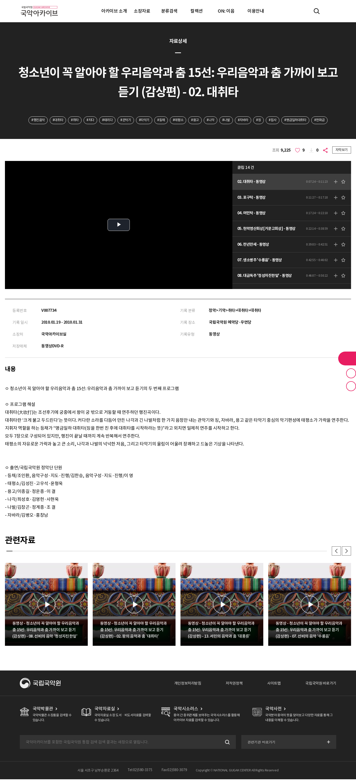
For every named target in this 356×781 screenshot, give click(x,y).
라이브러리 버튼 (347, 358)
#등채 (160, 120)
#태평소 (177, 120)
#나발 (229, 120)
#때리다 (103, 120)
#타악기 (142, 120)
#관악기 (122, 120)
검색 (226, 744)
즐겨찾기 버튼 (351, 373)
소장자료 (142, 11)
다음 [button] (346, 552)
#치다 (85, 120)
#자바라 (246, 120)
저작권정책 (230, 684)
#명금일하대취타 (302, 120)
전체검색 (317, 11)
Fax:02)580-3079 (174, 772)
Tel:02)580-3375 (140, 772)
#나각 (212, 120)
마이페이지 (331, 11)
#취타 (68, 120)
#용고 (196, 120)
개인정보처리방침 (182, 684)
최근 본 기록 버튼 (351, 386)
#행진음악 (29, 120)
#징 (263, 120)
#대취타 (50, 120)
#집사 (278, 120)
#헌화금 (328, 120)
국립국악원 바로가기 (319, 684)
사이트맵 (271, 684)
